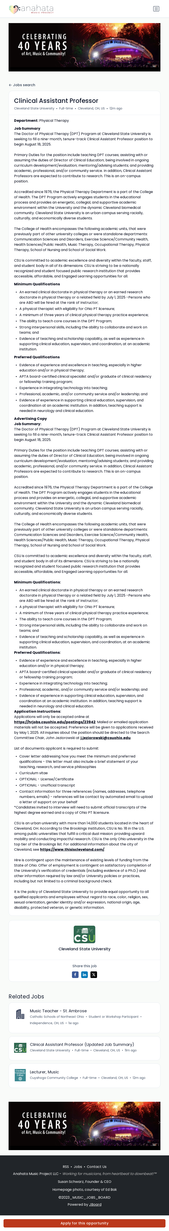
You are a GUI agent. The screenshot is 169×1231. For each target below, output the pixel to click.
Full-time (66, 108)
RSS (66, 1166)
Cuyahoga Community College (54, 1078)
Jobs (78, 1166)
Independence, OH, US (47, 1023)
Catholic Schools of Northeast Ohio (57, 1016)
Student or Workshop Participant (114, 1016)
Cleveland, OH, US (91, 108)
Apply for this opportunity (84, 1223)
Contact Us (97, 1166)
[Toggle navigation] (156, 9)
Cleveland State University (34, 108)
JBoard (95, 1204)
